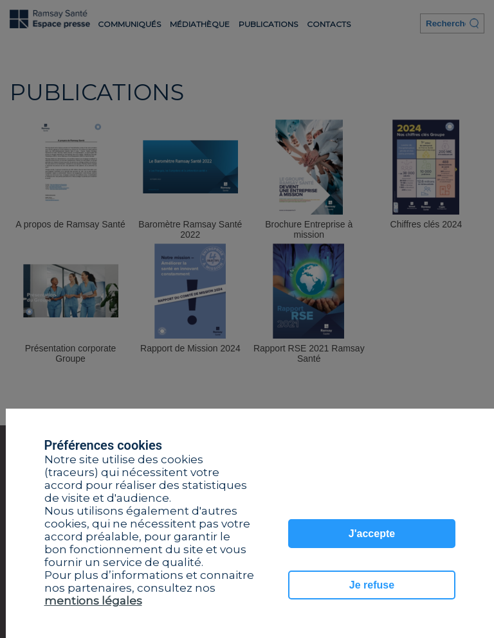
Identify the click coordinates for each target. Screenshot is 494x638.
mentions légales (93, 600)
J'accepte (372, 533)
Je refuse (371, 585)
